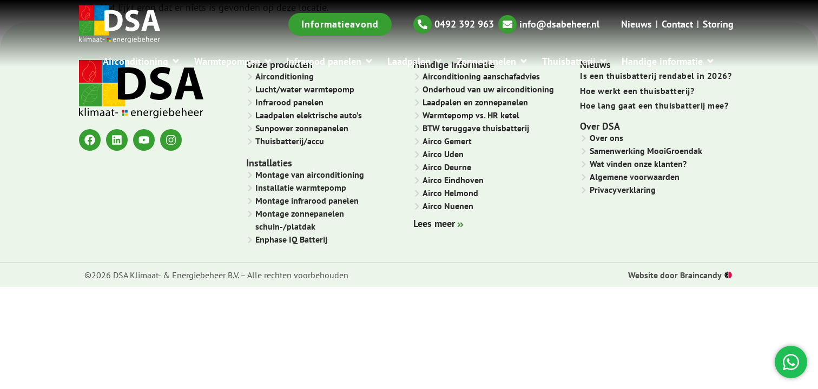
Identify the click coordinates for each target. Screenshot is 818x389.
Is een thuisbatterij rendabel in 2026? (655, 75)
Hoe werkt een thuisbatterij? (637, 90)
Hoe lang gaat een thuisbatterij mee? (654, 105)
